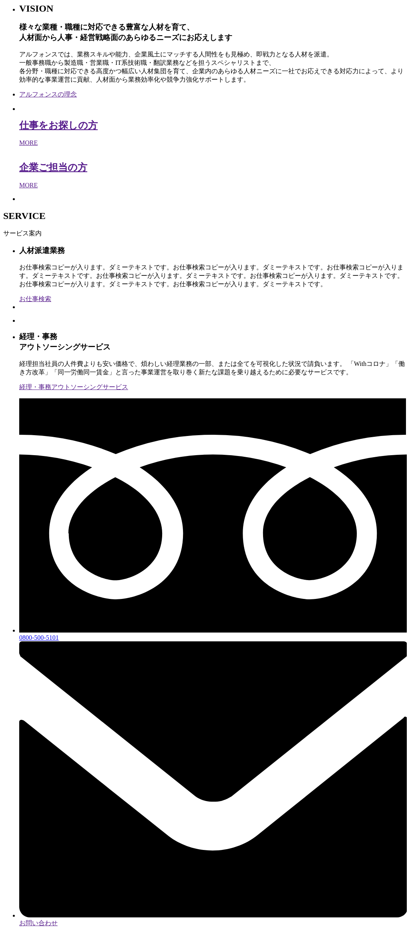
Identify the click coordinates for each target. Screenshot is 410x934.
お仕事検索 (35, 298)
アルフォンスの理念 (48, 94)
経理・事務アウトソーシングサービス (73, 387)
